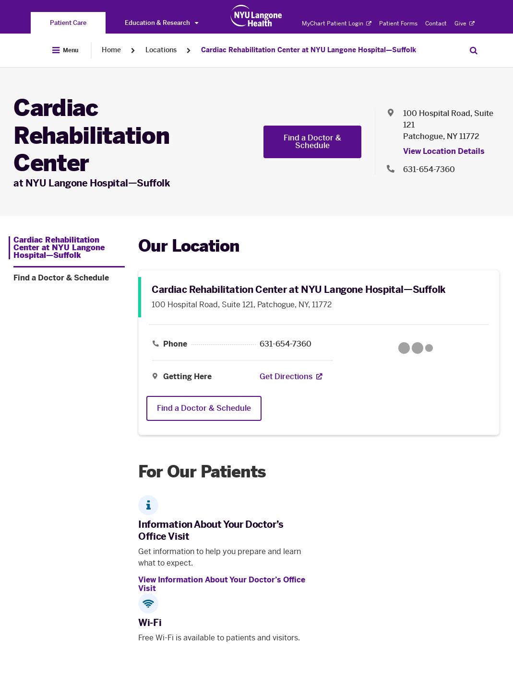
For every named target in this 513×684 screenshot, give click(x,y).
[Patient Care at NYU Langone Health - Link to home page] (256, 15)
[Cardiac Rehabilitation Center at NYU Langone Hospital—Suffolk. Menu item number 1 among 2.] (67, 247)
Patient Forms (398, 23)
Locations (161, 50)
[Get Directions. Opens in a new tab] (286, 377)
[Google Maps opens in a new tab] (415, 348)
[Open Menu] (65, 50)
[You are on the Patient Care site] (68, 22)
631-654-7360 (285, 344)
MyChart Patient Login (336, 23)
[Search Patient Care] (473, 50)
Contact (436, 23)
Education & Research (161, 22)
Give (464, 23)
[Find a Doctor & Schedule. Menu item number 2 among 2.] (69, 278)
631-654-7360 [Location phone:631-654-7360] (429, 169)
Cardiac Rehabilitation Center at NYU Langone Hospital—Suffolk (308, 50)
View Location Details (444, 151)
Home (111, 50)
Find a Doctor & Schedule (312, 141)
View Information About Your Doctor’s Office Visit (221, 584)
